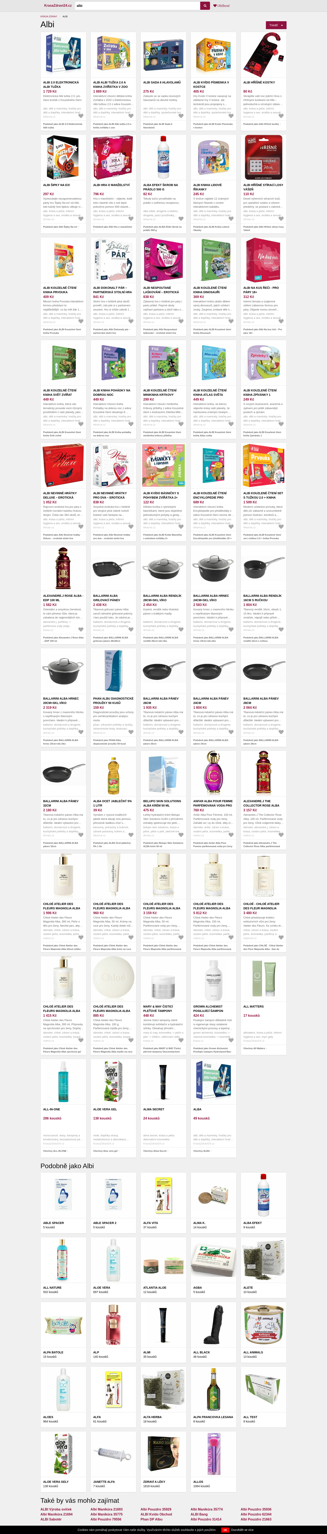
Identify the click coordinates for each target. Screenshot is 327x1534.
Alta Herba (152, 1417)
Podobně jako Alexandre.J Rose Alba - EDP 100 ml (63, 639)
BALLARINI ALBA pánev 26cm (161, 701)
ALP (96, 1352)
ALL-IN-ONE (51, 1109)
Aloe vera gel (105, 1109)
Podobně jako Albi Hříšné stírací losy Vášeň (263, 229)
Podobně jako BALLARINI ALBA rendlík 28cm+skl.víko (160, 639)
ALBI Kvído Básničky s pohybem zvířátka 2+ (161, 495)
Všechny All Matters (254, 1048)
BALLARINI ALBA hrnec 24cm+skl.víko (211, 598)
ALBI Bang (199, 1514)
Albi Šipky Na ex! (56, 185)
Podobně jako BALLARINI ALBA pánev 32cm (60, 845)
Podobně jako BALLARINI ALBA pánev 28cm (260, 742)
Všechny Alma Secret (154, 1151)
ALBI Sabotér (51, 1519)
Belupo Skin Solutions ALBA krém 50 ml (162, 803)
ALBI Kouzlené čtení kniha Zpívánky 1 (260, 392)
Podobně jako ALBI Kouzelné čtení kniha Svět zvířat (62, 434)
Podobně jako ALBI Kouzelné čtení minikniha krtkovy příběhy (162, 434)
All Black (201, 1352)
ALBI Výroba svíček (56, 1509)
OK (225, 1530)
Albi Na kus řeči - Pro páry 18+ (261, 290)
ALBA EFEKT (252, 1223)
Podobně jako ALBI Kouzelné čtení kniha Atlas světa (212, 434)
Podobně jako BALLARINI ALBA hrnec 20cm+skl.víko (60, 742)
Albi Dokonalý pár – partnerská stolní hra (112, 290)
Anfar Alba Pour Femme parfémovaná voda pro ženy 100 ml (213, 805)
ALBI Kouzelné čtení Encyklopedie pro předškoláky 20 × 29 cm (212, 497)
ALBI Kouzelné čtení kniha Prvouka (59, 290)
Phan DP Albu (151, 1519)
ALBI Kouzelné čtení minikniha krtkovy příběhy (159, 395)
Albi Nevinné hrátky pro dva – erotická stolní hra (110, 497)
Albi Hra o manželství (111, 185)
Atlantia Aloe (154, 1287)
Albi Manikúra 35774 (207, 1509)
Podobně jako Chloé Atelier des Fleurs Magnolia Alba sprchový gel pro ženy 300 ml (62, 1051)
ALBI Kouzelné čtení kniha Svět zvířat (59, 392)
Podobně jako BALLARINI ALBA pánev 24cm (210, 742)
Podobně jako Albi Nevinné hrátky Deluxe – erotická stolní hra (61, 537)
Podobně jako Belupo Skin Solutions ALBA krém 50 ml (163, 845)
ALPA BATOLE (53, 1352)
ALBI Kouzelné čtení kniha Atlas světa (209, 392)
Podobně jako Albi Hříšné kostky (261, 124)
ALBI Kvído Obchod (156, 1514)
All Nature (52, 1287)
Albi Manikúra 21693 (107, 1509)
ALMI (146, 1352)
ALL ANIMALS (253, 1352)
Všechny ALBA (201, 1151)
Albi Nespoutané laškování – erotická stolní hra (161, 292)
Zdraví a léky (154, 1481)
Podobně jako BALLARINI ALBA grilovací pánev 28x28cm (110, 639)
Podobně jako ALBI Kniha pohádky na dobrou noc (112, 434)
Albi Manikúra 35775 (107, 1514)
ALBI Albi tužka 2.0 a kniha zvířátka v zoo (110, 84)
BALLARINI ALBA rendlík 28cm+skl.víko (162, 598)
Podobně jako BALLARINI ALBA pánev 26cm (160, 742)
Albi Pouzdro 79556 (106, 1519)
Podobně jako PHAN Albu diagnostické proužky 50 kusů (109, 742)
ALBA (197, 1109)
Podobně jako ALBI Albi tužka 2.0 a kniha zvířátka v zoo (112, 126)
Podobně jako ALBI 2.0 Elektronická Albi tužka (62, 126)
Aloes (48, 1417)
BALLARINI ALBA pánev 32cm (60, 803)
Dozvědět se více (242, 1530)
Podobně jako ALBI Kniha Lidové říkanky (211, 229)
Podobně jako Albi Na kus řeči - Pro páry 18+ (262, 331)
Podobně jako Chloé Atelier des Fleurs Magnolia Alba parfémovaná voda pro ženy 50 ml (162, 949)
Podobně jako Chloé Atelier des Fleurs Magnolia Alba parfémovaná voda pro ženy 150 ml (212, 949)
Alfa (97, 1417)
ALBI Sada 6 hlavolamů (162, 82)
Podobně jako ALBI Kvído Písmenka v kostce (213, 126)
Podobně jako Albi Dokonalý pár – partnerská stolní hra (111, 331)
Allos (198, 1481)
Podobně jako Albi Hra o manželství (112, 227)
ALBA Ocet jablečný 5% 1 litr (112, 803)
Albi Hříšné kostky (259, 82)
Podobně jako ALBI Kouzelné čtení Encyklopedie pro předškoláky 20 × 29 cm (212, 538)
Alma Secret (153, 1109)
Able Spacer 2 (104, 1223)
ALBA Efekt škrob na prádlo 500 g (160, 187)
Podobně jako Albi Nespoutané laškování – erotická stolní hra (160, 331)
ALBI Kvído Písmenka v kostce (211, 84)
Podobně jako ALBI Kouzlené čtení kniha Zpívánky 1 (262, 434)
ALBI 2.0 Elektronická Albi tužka (61, 84)
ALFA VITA (150, 1223)
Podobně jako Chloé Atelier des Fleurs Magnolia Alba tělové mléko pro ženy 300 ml (62, 949)
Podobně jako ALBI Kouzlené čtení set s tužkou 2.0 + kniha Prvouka (262, 537)
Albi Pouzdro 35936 (256, 1509)
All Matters (253, 1006)
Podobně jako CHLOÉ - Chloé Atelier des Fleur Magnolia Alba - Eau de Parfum (263, 949)
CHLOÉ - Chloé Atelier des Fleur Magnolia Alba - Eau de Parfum (261, 908)
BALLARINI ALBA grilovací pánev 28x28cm (106, 600)
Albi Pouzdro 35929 (156, 1509)
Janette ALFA (104, 1481)
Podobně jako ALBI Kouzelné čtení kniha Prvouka (62, 331)
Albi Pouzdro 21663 (256, 1519)
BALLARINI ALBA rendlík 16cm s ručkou (262, 598)
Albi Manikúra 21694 (56, 1514)
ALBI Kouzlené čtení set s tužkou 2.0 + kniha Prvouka (263, 497)
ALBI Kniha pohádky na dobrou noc (111, 392)
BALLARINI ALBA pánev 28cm (261, 701)
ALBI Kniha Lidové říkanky (207, 187)
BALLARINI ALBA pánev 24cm (211, 701)
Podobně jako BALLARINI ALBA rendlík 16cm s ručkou (260, 639)
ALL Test (250, 1417)
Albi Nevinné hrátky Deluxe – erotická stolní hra (60, 497)
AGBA (197, 1287)
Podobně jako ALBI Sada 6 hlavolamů (157, 126)
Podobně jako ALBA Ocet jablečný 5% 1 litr (112, 845)
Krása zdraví (48, 16)
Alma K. (199, 1223)
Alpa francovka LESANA (213, 1417)
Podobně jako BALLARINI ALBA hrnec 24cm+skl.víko (210, 639)
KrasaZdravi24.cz (58, 5)
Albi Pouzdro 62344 (256, 1514)
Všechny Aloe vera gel (105, 1151)
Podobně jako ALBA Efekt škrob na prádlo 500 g (162, 229)
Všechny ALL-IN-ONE (54, 1151)
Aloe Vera (101, 1287)
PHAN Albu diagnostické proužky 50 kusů (113, 701)
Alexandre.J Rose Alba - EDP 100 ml (63, 598)
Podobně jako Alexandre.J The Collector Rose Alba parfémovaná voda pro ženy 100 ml (261, 846)
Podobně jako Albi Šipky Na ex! (60, 227)
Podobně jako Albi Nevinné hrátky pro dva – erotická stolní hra (111, 537)
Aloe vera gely (56, 1481)
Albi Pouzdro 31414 (206, 1519)
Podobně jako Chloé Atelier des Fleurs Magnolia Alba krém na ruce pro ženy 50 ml (112, 949)
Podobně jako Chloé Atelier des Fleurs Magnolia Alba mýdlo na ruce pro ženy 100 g (112, 1051)
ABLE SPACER (53, 1223)
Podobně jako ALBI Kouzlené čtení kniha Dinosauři (212, 331)
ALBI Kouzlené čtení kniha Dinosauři (209, 290)
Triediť (273, 25)
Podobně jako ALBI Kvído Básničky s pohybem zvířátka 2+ (162, 537)
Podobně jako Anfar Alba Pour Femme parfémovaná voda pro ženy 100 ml (212, 846)
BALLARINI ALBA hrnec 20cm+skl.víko (61, 701)
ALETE (248, 1287)
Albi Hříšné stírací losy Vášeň (263, 187)
